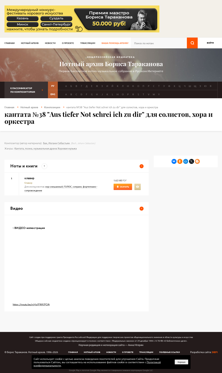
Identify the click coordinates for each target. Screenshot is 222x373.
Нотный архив (30, 43)
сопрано (77, 186)
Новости (50, 43)
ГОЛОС (68, 186)
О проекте (68, 43)
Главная (9, 43)
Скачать (124, 186)
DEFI (215, 352)
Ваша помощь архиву (115, 43)
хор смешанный (54, 186)
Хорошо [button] (182, 362)
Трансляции (87, 43)
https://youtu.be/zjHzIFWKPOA (31, 305)
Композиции (52, 107)
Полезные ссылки (169, 352)
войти (210, 42)
